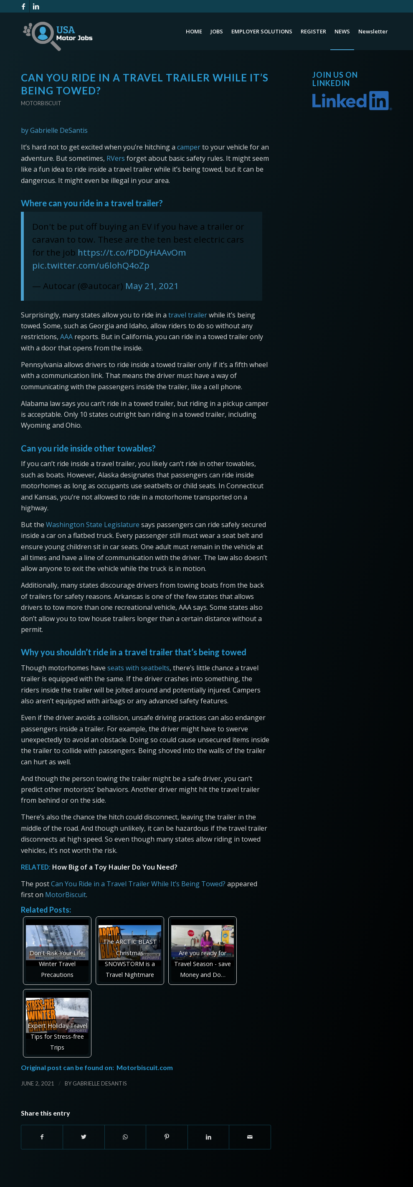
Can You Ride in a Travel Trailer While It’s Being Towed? (138, 883)
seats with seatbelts (138, 667)
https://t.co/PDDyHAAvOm (132, 252)
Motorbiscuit (41, 103)
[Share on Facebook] (42, 1137)
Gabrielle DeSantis (100, 1083)
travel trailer (187, 315)
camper (188, 147)
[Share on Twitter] (83, 1137)
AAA (66, 336)
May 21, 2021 (152, 286)
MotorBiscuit (65, 894)
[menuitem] (194, 31)
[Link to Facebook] (23, 6)
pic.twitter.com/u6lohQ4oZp (90, 265)
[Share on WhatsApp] (125, 1137)
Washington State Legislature (92, 524)
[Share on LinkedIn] (208, 1137)
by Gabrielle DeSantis (54, 130)
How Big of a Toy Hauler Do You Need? (114, 867)
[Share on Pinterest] (166, 1137)
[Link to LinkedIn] (36, 6)
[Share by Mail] (250, 1137)
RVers (115, 158)
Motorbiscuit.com (145, 1067)
